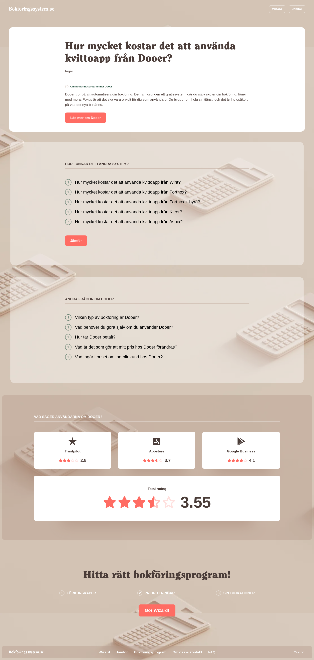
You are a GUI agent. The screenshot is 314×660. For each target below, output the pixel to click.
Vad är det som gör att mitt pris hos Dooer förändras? (126, 347)
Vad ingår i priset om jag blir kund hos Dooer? (119, 356)
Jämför (297, 9)
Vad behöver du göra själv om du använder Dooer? (124, 327)
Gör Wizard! (157, 610)
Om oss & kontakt (187, 652)
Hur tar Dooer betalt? (95, 337)
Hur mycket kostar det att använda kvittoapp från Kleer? (128, 211)
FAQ (211, 652)
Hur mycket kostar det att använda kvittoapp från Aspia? (129, 221)
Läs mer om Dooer (85, 118)
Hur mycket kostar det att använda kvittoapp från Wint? (128, 182)
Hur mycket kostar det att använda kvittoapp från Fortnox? (131, 192)
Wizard (277, 9)
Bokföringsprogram (150, 652)
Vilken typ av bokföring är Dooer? (107, 317)
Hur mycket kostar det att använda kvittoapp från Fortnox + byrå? (137, 201)
